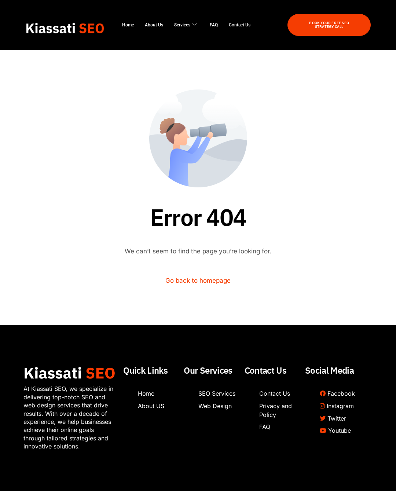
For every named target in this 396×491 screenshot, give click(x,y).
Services (185, 25)
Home (128, 25)
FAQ (214, 25)
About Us (154, 25)
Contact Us (239, 25)
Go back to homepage (198, 280)
